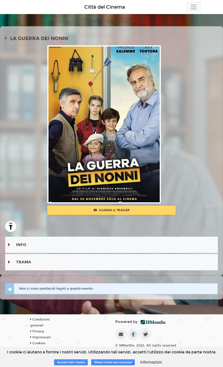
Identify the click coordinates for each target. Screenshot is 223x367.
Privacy (37, 331)
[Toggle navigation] (194, 7)
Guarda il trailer (112, 210)
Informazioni (151, 362)
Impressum (40, 337)
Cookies (37, 343)
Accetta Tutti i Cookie (71, 362)
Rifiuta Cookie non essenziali (113, 362)
